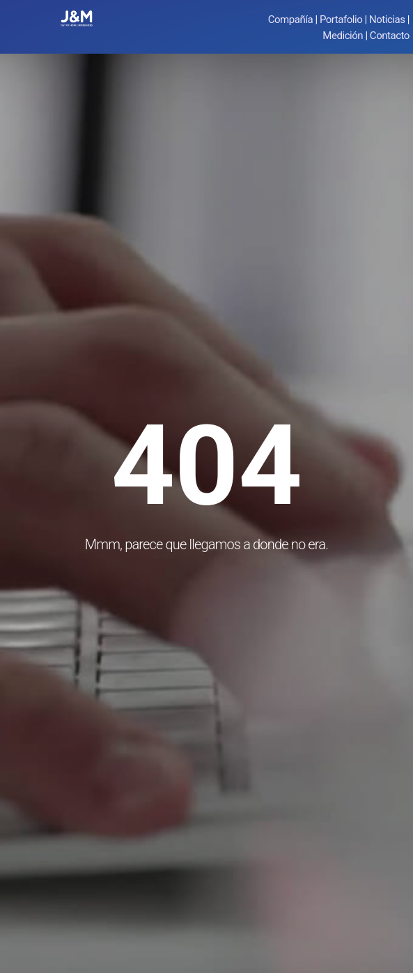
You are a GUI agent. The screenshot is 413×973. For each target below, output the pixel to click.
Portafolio (341, 19)
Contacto (390, 35)
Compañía (290, 19)
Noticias (387, 19)
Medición (342, 35)
